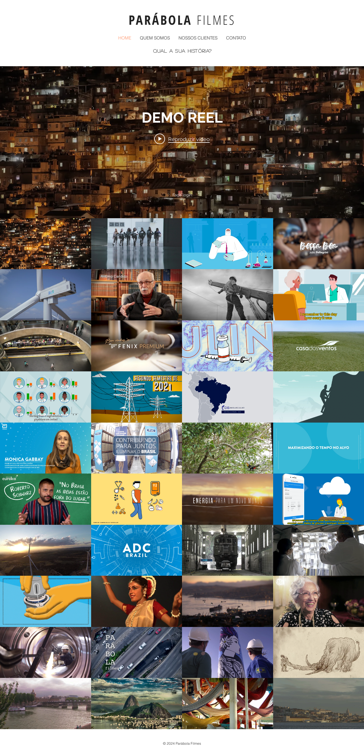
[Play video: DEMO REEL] (182, 139)
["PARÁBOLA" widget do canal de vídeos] (182, 397)
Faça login (182, 195)
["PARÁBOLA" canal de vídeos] (182, 473)
